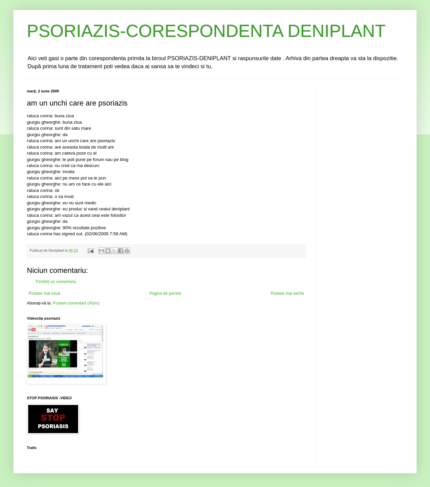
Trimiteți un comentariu (55, 281)
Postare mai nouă (44, 293)
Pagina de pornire (165, 293)
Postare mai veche (287, 293)
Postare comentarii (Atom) (76, 303)
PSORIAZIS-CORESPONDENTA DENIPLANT (206, 31)
